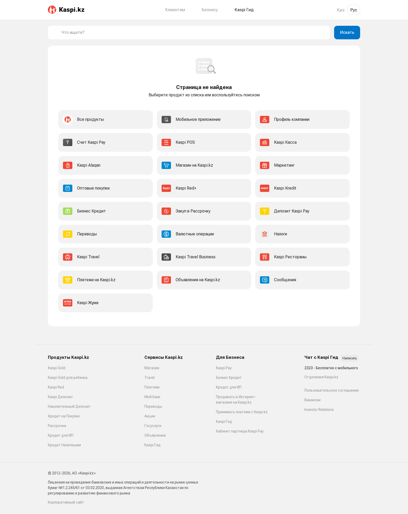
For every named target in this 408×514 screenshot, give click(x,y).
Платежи (152, 387)
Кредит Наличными (64, 445)
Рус (353, 9)
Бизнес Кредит (229, 377)
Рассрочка (57, 426)
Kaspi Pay (224, 368)
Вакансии (312, 400)
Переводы (153, 406)
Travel (149, 377)
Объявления (155, 435)
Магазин (151, 368)
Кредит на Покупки (64, 416)
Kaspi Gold (56, 368)
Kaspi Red (56, 387)
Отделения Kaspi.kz (321, 377)
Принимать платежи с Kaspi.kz (242, 412)
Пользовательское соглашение (331, 390)
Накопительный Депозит (69, 406)
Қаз (341, 9)
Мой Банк (152, 397)
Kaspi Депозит (60, 397)
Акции (149, 416)
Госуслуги (152, 426)
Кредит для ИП (60, 435)
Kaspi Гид (152, 445)
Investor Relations (319, 410)
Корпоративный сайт (66, 502)
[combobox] (193, 32)
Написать (349, 358)
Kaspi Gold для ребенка (67, 377)
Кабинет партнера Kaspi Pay (240, 431)
